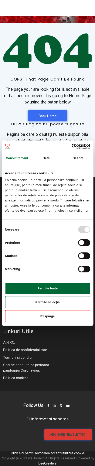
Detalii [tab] (47, 158)
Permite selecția (47, 302)
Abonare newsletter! (68, 434)
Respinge (47, 316)
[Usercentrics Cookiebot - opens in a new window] (71, 146)
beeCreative (47, 463)
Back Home (48, 116)
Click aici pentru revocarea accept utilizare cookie (47, 453)
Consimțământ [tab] (17, 158)
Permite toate (47, 288)
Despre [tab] (77, 158)
